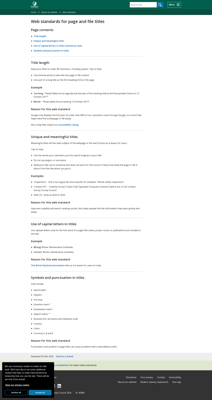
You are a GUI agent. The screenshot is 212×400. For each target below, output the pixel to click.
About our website (49, 12)
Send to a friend (64, 356)
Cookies (161, 377)
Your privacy (146, 377)
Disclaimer (131, 377)
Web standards (69, 12)
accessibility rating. (69, 124)
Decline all (16, 392)
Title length (40, 36)
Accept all (40, 392)
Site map (176, 382)
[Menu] (174, 4)
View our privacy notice (17, 385)
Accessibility (175, 377)
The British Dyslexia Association (47, 265)
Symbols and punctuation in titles (51, 50)
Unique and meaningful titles (49, 40)
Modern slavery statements (154, 382)
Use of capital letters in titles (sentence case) (58, 45)
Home (33, 12)
